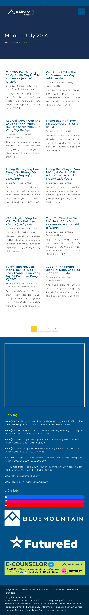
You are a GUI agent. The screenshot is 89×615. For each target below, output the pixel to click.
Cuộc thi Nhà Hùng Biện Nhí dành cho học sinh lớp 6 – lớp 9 (63, 270)
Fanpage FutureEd (56, 610)
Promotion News (26, 89)
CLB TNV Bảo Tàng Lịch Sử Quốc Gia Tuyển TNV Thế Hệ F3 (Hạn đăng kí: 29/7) (23, 77)
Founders (10, 593)
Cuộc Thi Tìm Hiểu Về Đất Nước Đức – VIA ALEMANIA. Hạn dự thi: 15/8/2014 (63, 223)
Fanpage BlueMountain (39, 607)
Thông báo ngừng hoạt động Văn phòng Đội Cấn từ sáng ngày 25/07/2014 (23, 174)
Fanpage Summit (14, 607)
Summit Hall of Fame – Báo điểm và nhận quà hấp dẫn (35, 600)
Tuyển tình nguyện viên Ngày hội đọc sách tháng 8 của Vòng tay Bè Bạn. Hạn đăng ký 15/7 (23, 273)
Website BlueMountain (18, 603)
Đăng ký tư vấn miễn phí (18, 597)
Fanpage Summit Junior (68, 607)
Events (69, 83)
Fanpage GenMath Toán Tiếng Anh (24, 610)
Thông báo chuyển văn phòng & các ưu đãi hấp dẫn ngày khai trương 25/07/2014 (63, 174)
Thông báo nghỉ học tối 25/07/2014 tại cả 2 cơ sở (62, 124)
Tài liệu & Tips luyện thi (45, 603)
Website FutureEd (70, 603)
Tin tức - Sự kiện (17, 86)
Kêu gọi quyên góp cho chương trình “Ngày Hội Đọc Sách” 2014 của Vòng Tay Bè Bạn (23, 125)
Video (71, 600)
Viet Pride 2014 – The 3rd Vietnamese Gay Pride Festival (61, 75)
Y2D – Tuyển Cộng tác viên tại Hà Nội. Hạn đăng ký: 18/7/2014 (22, 221)
